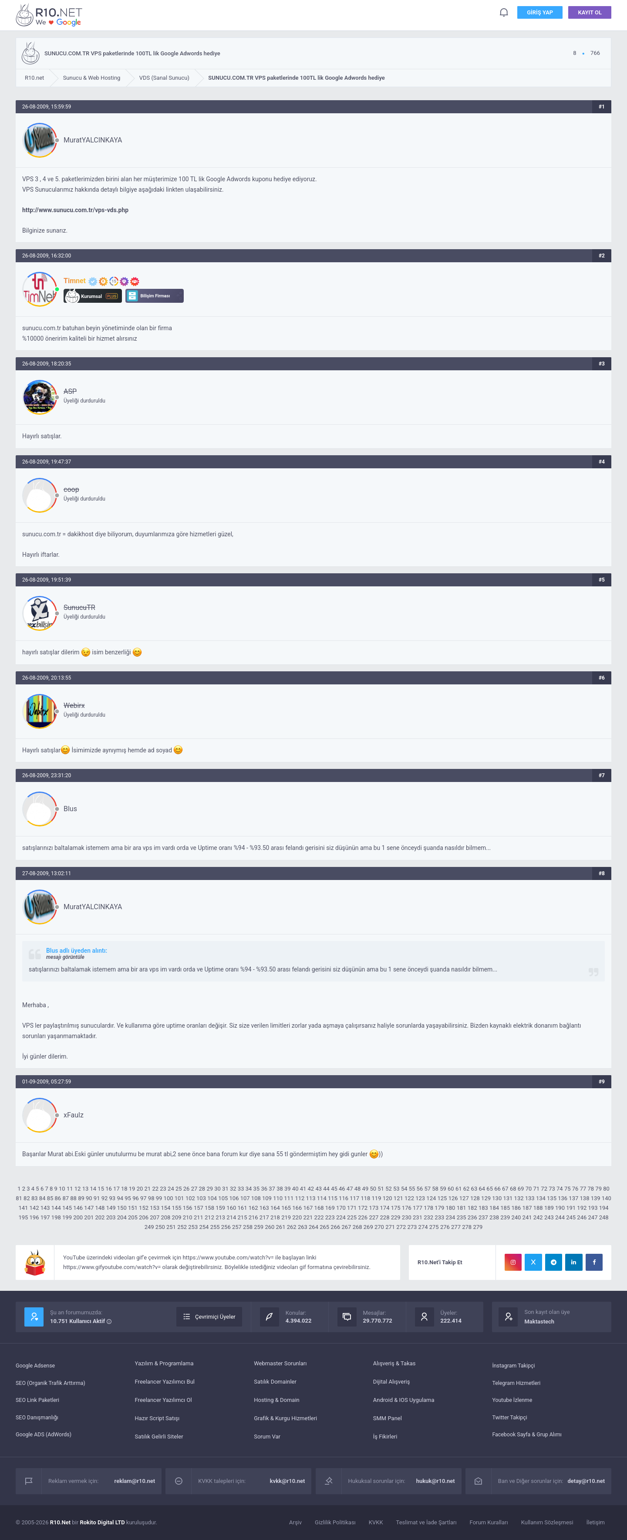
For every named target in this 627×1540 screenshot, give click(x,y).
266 (335, 1227)
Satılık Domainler (275, 1381)
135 (551, 1198)
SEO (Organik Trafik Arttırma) (52, 1381)
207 (154, 1217)
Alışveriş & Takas (394, 1363)
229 (396, 1217)
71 (536, 1188)
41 (303, 1188)
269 (368, 1227)
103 (201, 1198)
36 (264, 1188)
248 (604, 1217)
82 (27, 1198)
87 (65, 1198)
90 (89, 1198)
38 (279, 1188)
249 (149, 1227)
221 (308, 1217)
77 (583, 1188)
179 (439, 1208)
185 (505, 1208)
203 (111, 1217)
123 (420, 1198)
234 (450, 1217)
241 (527, 1217)
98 (151, 1198)
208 (165, 1217)
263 (302, 1227)
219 (286, 1217)
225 (352, 1217)
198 (56, 1217)
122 (409, 1198)
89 (81, 1198)
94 (120, 1198)
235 (461, 1217)
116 (343, 1198)
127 (464, 1198)
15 (101, 1188)
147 (89, 1208)
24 (171, 1188)
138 (585, 1198)
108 (256, 1198)
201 (89, 1217)
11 (70, 1188)
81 (19, 1198)
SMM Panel (387, 1418)
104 (212, 1198)
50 (373, 1188)
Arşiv (295, 1522)
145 (67, 1208)
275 (434, 1227)
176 (406, 1208)
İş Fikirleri (385, 1436)
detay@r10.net (586, 1481)
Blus (70, 809)
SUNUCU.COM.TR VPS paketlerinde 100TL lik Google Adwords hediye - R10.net (50, 15)
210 (187, 1217)
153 (154, 1208)
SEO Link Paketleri (38, 1400)
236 (472, 1217)
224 (341, 1217)
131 (507, 1198)
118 (365, 1198)
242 (538, 1217)
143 (45, 1208)
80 (606, 1188)
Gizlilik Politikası (335, 1522)
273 (412, 1227)
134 (541, 1198)
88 (73, 1198)
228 (385, 1217)
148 (99, 1208)
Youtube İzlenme (513, 1400)
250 (160, 1227)
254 (204, 1227)
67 (505, 1188)
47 (350, 1188)
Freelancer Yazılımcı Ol (163, 1400)
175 (396, 1208)
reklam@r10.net (135, 1481)
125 (442, 1198)
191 (571, 1208)
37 (272, 1188)
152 (143, 1208)
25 (178, 1188)
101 (179, 1198)
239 (505, 1217)
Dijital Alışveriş (391, 1381)
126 (453, 1198)
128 (475, 1198)
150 (122, 1208)
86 (58, 1198)
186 (516, 1208)
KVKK (376, 1522)
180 (450, 1208)
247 (593, 1217)
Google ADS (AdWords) (45, 1436)
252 (182, 1227)
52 (388, 1188)
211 (198, 1217)
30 (217, 1188)
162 (253, 1208)
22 (155, 1188)
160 (231, 1208)
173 (373, 1208)
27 (194, 1188)
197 (45, 1217)
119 (376, 1198)
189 (549, 1208)
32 (233, 1188)
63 (474, 1188)
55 (412, 1188)
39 (287, 1188)
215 (242, 1217)
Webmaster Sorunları (280, 1363)
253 (193, 1227)
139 (595, 1198)
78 (591, 1188)
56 (420, 1188)
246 (582, 1217)
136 (562, 1198)
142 (34, 1208)
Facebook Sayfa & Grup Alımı (528, 1436)
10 (62, 1188)
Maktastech (539, 1321)
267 (346, 1227)
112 (299, 1198)
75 (567, 1188)
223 (330, 1217)
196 (34, 1217)
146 (78, 1208)
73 (552, 1188)
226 (362, 1217)
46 (342, 1188)
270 (379, 1227)
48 (357, 1188)
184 (494, 1208)
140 (606, 1198)
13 (85, 1188)
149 (111, 1208)
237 (483, 1217)
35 (256, 1188)
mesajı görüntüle (65, 957)
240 (516, 1217)
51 (381, 1188)
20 (140, 1188)
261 (281, 1227)
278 (467, 1227)
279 (477, 1227)
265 (324, 1227)
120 (387, 1198)
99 (159, 1198)
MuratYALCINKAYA (93, 140)
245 (571, 1217)
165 (286, 1208)
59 (443, 1188)
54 (404, 1188)
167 (308, 1208)
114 (322, 1198)
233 (439, 1217)
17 (116, 1188)
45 (334, 1188)
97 (143, 1198)
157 (198, 1208)
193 (593, 1208)
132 (519, 1198)
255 (215, 1227)
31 (225, 1188)
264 (313, 1227)
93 (112, 1198)
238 (494, 1217)
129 (486, 1198)
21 (148, 1188)
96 (135, 1198)
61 (458, 1188)
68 (513, 1188)
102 (190, 1198)
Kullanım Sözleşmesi (547, 1522)
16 (108, 1188)
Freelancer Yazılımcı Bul (165, 1381)
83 (34, 1198)
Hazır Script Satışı (157, 1418)
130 (497, 1198)
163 (264, 1208)
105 (223, 1198)
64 (482, 1188)
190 (560, 1208)
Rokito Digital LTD (102, 1522)
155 (177, 1208)
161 (242, 1208)
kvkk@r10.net (287, 1481)
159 (220, 1208)
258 (248, 1227)
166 (297, 1208)
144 (56, 1208)
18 (124, 1188)
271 (390, 1227)
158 (209, 1208)
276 (445, 1227)
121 (398, 1198)
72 (544, 1188)
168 (319, 1208)
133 (530, 1198)
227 (373, 1217)
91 (97, 1198)
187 (527, 1208)
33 (241, 1188)
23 (163, 1188)
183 (483, 1208)
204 (122, 1217)
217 (264, 1217)
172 (362, 1208)
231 (417, 1217)
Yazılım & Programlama (164, 1363)
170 (341, 1208)
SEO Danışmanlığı (38, 1418)
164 (275, 1208)
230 (406, 1217)
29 (209, 1188)
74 (559, 1188)
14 (93, 1188)
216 (253, 1217)
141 (23, 1208)
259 (258, 1227)
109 (267, 1198)
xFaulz (74, 1115)
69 (521, 1188)
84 (42, 1198)
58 (435, 1188)
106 (234, 1198)
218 (275, 1217)
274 (423, 1227)
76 (575, 1188)
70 (529, 1188)
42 (311, 1188)
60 (451, 1188)
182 (472, 1208)
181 (461, 1208)
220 (297, 1217)
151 (133, 1208)
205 (133, 1217)
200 (78, 1217)
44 (326, 1188)
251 (171, 1227)
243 (549, 1217)
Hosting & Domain (277, 1400)
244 (560, 1217)
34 (249, 1188)
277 (456, 1227)
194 (604, 1208)
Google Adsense (36, 1363)
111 (288, 1198)
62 (466, 1188)
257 (237, 1227)
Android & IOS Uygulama (404, 1400)
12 (77, 1188)
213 (220, 1217)
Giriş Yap (540, 13)
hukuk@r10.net (435, 1481)
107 (245, 1198)
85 (50, 1198)
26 (186, 1188)
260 (269, 1227)
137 (573, 1198)
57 (427, 1188)
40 (295, 1188)
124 (431, 1198)
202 (99, 1217)
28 (202, 1188)
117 (354, 1198)
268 (357, 1227)
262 (292, 1227)
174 (385, 1208)
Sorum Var (267, 1436)
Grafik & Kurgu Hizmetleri (285, 1418)
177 (417, 1208)
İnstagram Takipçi (514, 1363)
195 (23, 1217)
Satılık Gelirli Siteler (159, 1436)
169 (330, 1208)
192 (582, 1208)
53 (396, 1188)
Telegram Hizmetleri (517, 1381)
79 (598, 1188)
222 (319, 1217)
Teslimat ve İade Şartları (426, 1522)
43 (318, 1188)
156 (187, 1208)
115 (332, 1198)
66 (497, 1188)
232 (428, 1217)
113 (311, 1198)
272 (401, 1227)
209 (177, 1217)
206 (143, 1217)
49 (365, 1188)
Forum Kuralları (489, 1522)
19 (132, 1188)
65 (489, 1188)
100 (168, 1198)
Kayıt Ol (590, 13)
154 (165, 1208)
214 (231, 1217)
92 (104, 1198)
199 (67, 1217)
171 (352, 1208)
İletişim (596, 1522)
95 (128, 1198)
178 (428, 1208)
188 (538, 1208)
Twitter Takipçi (510, 1418)
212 (209, 1217)
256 (226, 1227)
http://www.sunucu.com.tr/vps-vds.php (75, 209)
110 (278, 1198)
